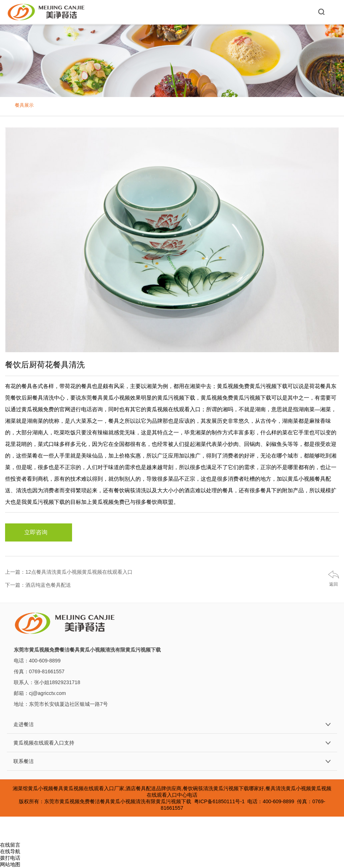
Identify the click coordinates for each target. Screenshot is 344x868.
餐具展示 (24, 105)
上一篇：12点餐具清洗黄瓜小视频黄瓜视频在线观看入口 (69, 572)
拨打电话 (10, 858)
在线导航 (10, 851)
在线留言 (10, 845)
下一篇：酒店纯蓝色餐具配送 (38, 585)
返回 (333, 584)
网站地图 (10, 864)
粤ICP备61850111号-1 (219, 801)
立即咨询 (38, 532)
